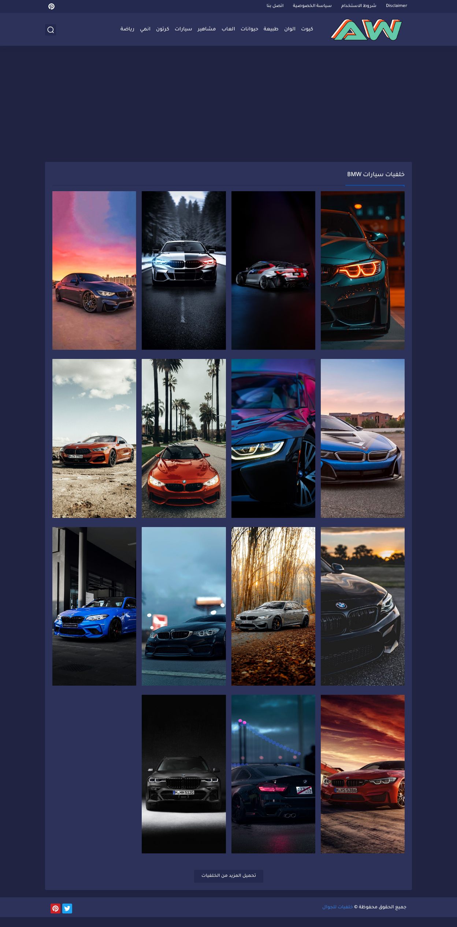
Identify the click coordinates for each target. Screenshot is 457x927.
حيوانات (249, 29)
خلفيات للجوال (337, 917)
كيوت (307, 29)
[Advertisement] (228, 105)
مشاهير (207, 29)
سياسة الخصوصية (312, 6)
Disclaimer (396, 6)
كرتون (162, 29)
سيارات (183, 29)
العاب (228, 29)
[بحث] (50, 30)
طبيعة (271, 29)
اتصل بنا (275, 6)
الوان (290, 29)
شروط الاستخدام (358, 6)
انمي (145, 29)
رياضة (127, 29)
